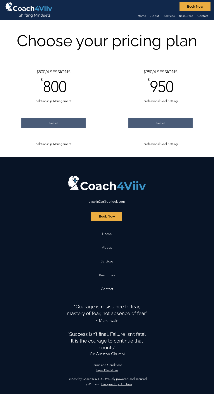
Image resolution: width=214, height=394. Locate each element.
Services (107, 261)
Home (107, 234)
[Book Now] (195, 6)
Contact (107, 289)
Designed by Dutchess (116, 384)
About (107, 247)
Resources (107, 275)
